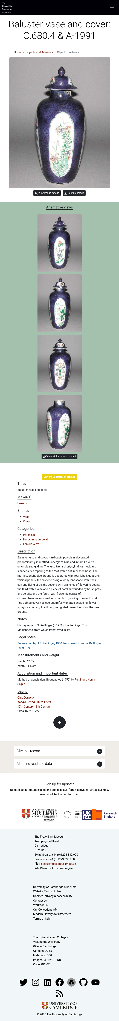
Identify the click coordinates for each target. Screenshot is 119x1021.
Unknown (23, 503)
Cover (26, 521)
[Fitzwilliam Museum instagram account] (36, 982)
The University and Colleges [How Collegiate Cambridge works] (50, 937)
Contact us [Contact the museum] (40, 900)
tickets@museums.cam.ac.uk (57, 864)
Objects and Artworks (39, 52)
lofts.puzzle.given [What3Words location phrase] (63, 868)
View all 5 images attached (59, 456)
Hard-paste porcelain (36, 539)
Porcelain (29, 535)
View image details (47, 193)
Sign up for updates (59, 784)
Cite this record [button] (28, 751)
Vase (26, 517)
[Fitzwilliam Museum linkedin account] (60, 982)
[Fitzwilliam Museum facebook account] (48, 982)
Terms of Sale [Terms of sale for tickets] (42, 918)
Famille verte (31, 544)
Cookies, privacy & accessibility (52, 896)
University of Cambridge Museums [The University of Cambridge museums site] (55, 887)
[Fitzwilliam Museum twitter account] (24, 982)
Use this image (74, 193)
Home (18, 52)
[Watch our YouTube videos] (95, 982)
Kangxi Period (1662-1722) (34, 702)
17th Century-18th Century (34, 706)
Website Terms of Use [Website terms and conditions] (47, 891)
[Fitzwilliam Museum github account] (84, 982)
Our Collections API (45, 909)
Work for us (40, 905)
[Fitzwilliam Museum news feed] (59, 993)
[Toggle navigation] (112, 7)
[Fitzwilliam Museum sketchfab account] (72, 982)
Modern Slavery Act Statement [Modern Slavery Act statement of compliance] (52, 914)
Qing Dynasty (26, 697)
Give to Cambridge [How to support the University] (44, 946)
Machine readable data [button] (34, 763)
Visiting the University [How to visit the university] (46, 941)
